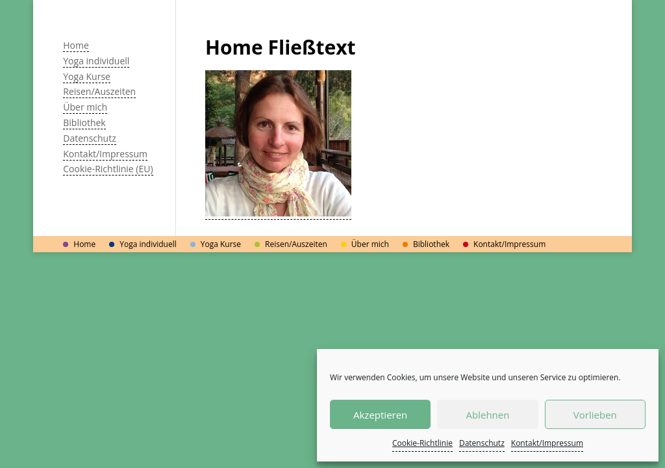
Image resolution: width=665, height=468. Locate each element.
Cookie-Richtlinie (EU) (108, 168)
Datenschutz (482, 442)
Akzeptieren (380, 414)
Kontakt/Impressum (547, 442)
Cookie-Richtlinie (422, 442)
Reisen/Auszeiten (99, 91)
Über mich (85, 107)
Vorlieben (595, 414)
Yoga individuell (96, 61)
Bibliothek (84, 122)
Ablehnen (488, 414)
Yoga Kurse (86, 76)
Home (76, 45)
